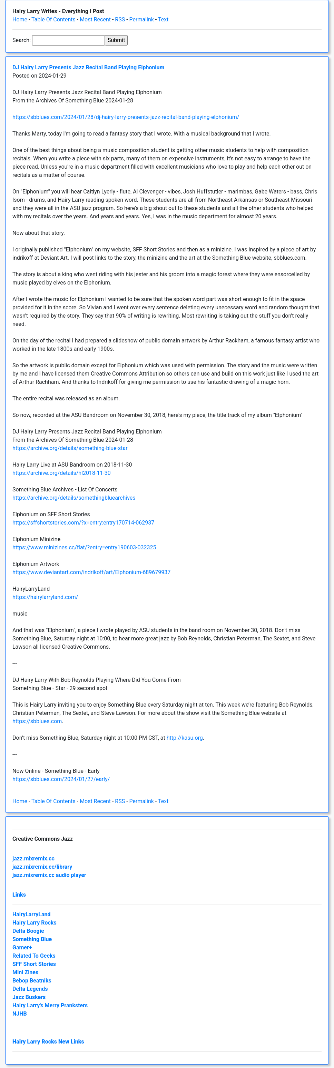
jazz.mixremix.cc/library (42, 867)
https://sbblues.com (37, 721)
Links (19, 894)
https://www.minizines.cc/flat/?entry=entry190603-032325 (84, 547)
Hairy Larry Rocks (34, 922)
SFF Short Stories (34, 964)
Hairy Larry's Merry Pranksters (50, 1005)
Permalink (141, 19)
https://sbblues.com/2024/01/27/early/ (61, 779)
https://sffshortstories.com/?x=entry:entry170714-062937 (83, 522)
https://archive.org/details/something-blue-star (70, 448)
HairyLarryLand (31, 914)
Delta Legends (30, 989)
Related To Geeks (34, 955)
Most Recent (95, 19)
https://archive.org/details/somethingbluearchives (74, 498)
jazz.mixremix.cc (33, 858)
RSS (120, 19)
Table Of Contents (53, 19)
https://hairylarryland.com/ (45, 597)
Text (163, 19)
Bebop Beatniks (31, 980)
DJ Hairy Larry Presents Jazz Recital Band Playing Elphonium (88, 67)
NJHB (19, 1013)
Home (19, 19)
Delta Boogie (28, 931)
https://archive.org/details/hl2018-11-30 (61, 473)
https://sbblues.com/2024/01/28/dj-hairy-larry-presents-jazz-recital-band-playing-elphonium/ (125, 117)
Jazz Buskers (29, 997)
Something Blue (32, 939)
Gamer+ (22, 947)
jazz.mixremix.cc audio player (49, 875)
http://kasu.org (185, 738)
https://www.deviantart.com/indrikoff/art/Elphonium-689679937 (91, 572)
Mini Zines (25, 972)
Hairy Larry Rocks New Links (48, 1041)
